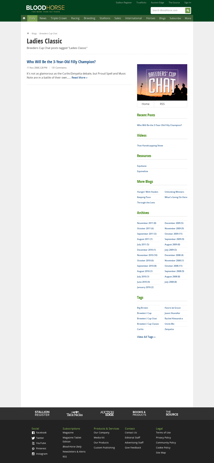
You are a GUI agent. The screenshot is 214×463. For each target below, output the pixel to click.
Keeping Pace (144, 197)
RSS (162, 104)
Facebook (39, 432)
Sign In (187, 2)
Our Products (101, 442)
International (133, 18)
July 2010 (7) (143, 276)
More (188, 18)
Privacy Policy (163, 437)
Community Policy (166, 442)
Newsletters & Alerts (74, 451)
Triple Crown (59, 18)
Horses (150, 18)
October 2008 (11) (173, 265)
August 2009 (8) (172, 244)
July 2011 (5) (143, 244)
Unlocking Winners (174, 191)
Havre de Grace (173, 307)
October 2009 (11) (173, 233)
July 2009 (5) (171, 249)
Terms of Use (163, 432)
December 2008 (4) (174, 255)
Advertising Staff (134, 442)
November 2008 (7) (174, 260)
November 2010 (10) (147, 255)
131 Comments (59, 67)
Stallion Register (124, 2)
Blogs (162, 18)
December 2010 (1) (146, 249)
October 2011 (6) (145, 228)
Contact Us (131, 432)
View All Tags (145, 337)
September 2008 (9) (174, 271)
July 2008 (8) (171, 281)
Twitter (38, 437)
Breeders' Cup (144, 313)
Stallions (105, 18)
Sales (118, 18)
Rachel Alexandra (174, 318)
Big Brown (142, 307)
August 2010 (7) (144, 271)
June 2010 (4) (143, 281)
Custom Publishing (104, 447)
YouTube (39, 443)
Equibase (141, 165)
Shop (139, 413)
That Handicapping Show (150, 145)
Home (28, 33)
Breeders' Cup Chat (147, 318)
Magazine (68, 432)
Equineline (142, 171)
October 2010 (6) (145, 260)
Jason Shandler (172, 313)
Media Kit (99, 437)
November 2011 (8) (146, 223)
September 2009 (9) (174, 239)
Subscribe (175, 18)
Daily (32, 18)
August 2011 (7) (144, 239)
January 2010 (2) (145, 287)
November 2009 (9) (174, 228)
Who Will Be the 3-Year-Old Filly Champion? (61, 62)
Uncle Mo (169, 323)
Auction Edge (157, 2)
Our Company (101, 432)
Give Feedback (133, 447)
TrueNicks (141, 2)
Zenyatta (169, 329)
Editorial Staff (132, 437)
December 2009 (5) (174, 223)
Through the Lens (146, 202)
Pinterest (39, 448)
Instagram (39, 453)
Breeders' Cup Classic (148, 323)
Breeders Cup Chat (48, 33)
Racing (75, 18)
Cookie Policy (163, 447)
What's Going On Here (176, 197)
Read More (78, 77)
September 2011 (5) (146, 233)
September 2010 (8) (146, 265)
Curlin (140, 329)
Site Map (161, 452)
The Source (174, 2)
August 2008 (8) (172, 276)
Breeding (89, 18)
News (43, 18)
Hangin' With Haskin (147, 191)
